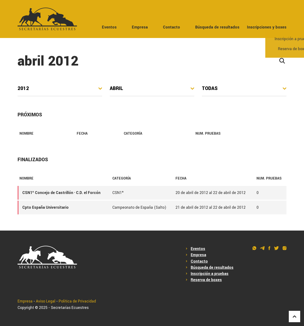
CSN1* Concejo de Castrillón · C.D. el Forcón (61, 192)
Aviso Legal (45, 301)
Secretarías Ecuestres (70, 307)
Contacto (171, 27)
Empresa (140, 27)
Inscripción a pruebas (209, 273)
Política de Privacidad (77, 301)
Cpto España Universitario (45, 207)
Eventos (109, 27)
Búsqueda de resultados (217, 27)
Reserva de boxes (206, 280)
